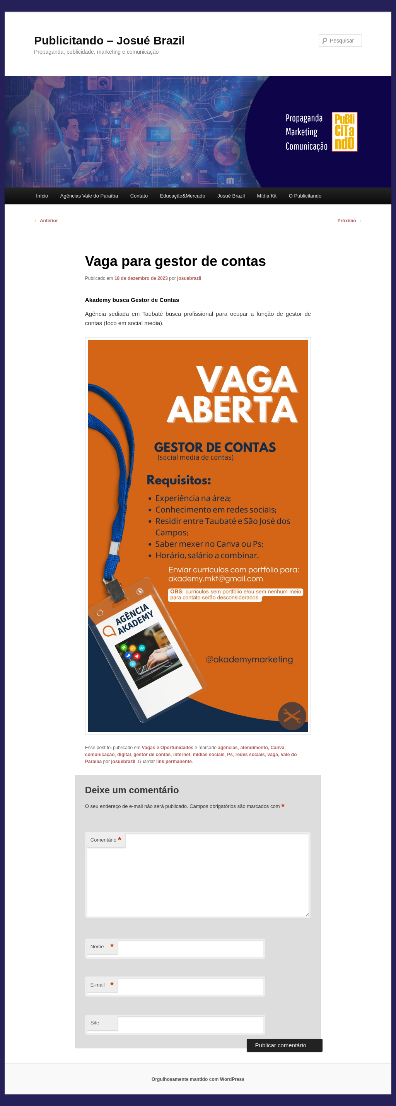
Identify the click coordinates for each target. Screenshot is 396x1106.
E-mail (102, 985)
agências (227, 747)
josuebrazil (189, 278)
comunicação (100, 754)
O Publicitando (305, 196)
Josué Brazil (231, 196)
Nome (102, 947)
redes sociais (250, 754)
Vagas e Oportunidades (167, 747)
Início (42, 196)
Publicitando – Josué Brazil (109, 40)
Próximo (350, 220)
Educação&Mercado (182, 196)
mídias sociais (209, 754)
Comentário (105, 840)
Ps (230, 754)
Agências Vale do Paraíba (89, 196)
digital (124, 754)
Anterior (46, 220)
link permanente (174, 761)
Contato (139, 196)
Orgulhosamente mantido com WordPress (198, 1079)
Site (94, 1023)
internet (181, 754)
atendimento (254, 747)
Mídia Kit (267, 196)
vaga (272, 754)
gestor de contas (152, 754)
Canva (277, 747)
